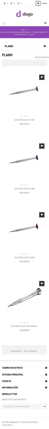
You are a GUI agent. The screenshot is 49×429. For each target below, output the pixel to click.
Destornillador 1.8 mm (25, 257)
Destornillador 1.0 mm (25, 120)
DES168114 (24, 193)
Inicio (23, 30)
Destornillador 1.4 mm (25, 189)
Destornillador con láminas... (24, 326)
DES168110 (24, 124)
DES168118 (24, 262)
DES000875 (24, 330)
